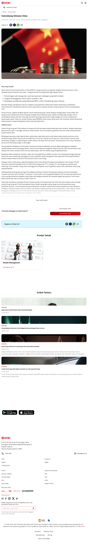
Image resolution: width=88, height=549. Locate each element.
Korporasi (47, 459)
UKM (2, 459)
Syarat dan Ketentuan (51, 471)
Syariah (3, 462)
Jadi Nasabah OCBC (63, 209)
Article (46, 480)
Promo (3, 471)
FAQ (46, 474)
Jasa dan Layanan (6, 474)
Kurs (2, 480)
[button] (33, 508)
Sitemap (49, 535)
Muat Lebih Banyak (41, 200)
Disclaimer (38, 532)
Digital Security (49, 484)
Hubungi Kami (5, 495)
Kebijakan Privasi (48, 532)
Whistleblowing (40, 535)
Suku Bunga (4, 484)
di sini (83, 527)
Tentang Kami (5, 466)
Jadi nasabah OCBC (63, 214)
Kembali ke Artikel (10, 7)
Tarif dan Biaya (5, 477)
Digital (46, 462)
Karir (46, 477)
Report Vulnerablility (44, 539)
